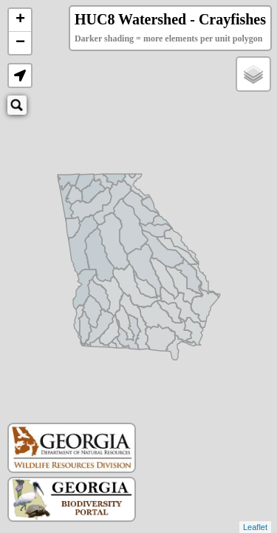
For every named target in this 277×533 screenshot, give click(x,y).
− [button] (20, 43)
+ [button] (20, 20)
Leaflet (255, 527)
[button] (20, 75)
